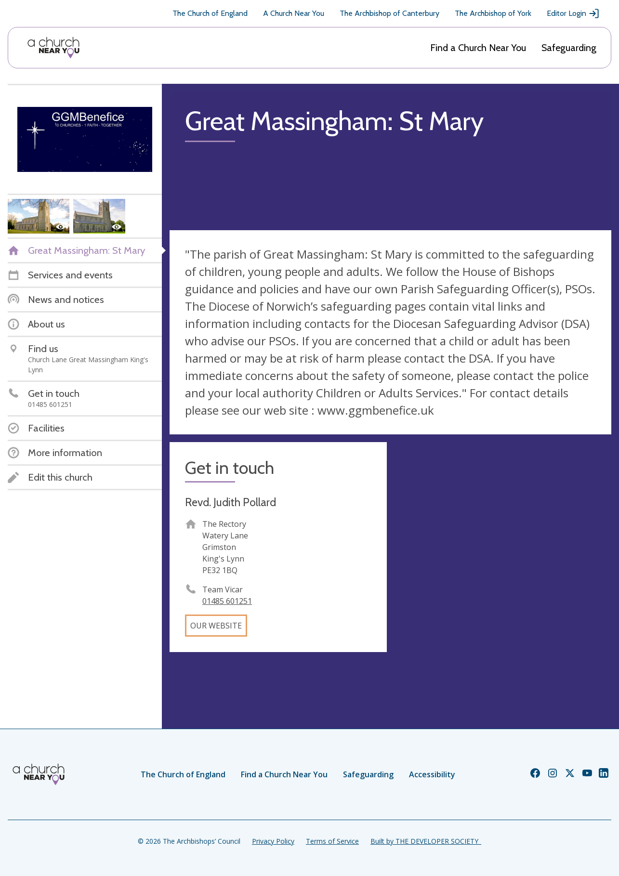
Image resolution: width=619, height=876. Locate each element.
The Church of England (210, 13)
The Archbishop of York (493, 13)
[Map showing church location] (503, 550)
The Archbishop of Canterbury (389, 13)
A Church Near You (293, 13)
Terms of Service (332, 841)
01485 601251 (227, 601)
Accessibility (432, 774)
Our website (216, 625)
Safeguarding (568, 47)
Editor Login (573, 13)
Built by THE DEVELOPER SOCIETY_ (425, 841)
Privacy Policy (273, 841)
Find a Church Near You (478, 47)
